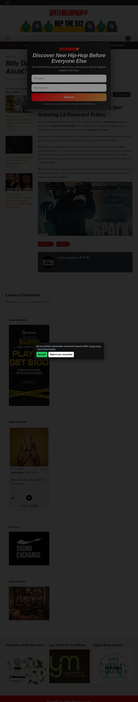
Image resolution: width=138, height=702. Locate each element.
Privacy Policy (95, 346)
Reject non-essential (61, 354)
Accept (42, 354)
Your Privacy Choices (46, 349)
